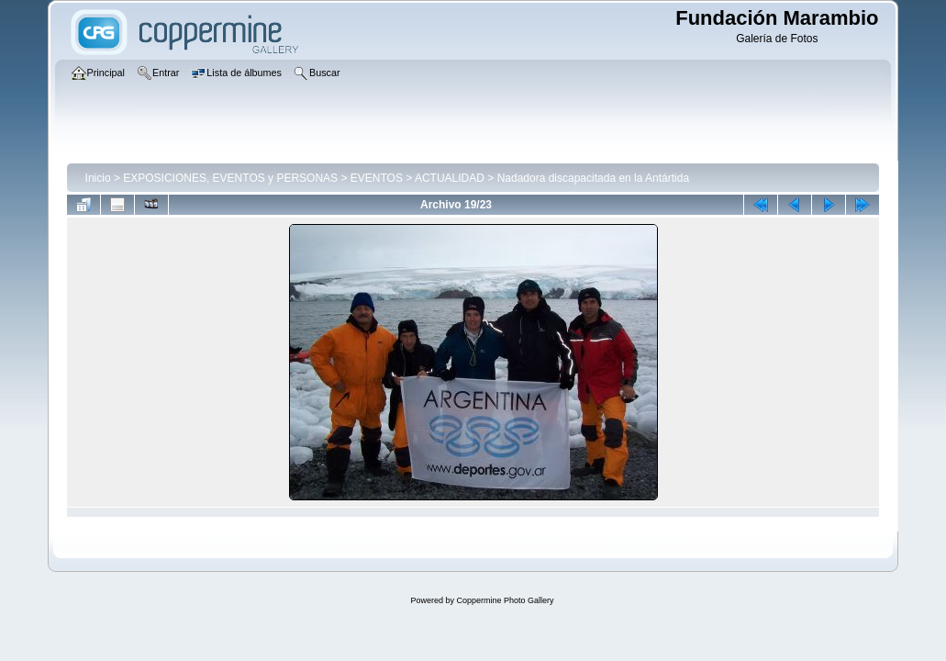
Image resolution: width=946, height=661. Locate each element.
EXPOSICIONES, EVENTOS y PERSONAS (230, 178)
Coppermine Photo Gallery (504, 600)
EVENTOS (377, 178)
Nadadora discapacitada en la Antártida (593, 178)
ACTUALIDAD (449, 178)
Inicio (98, 178)
